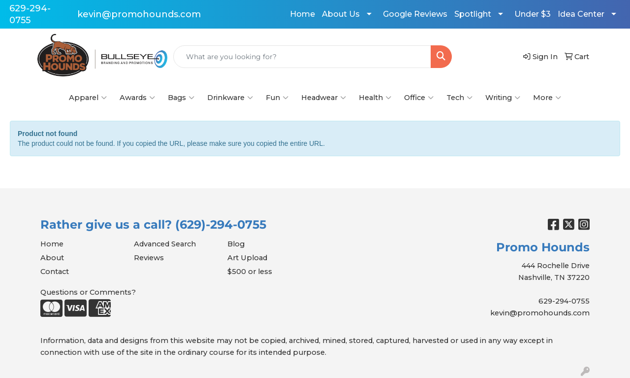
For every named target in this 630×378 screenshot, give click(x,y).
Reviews (149, 257)
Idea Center (581, 14)
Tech (459, 97)
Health (375, 97)
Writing (502, 97)
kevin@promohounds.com (139, 14)
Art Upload (247, 257)
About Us (341, 14)
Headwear (323, 97)
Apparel (88, 97)
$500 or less (249, 271)
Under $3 (532, 14)
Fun (277, 97)
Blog (236, 244)
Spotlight (472, 14)
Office (419, 97)
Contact (54, 271)
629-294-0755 (564, 301)
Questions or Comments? (88, 292)
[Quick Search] (302, 56)
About (52, 257)
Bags (181, 97)
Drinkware (230, 97)
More (547, 97)
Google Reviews (415, 14)
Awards (137, 97)
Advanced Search (165, 244)
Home (302, 14)
